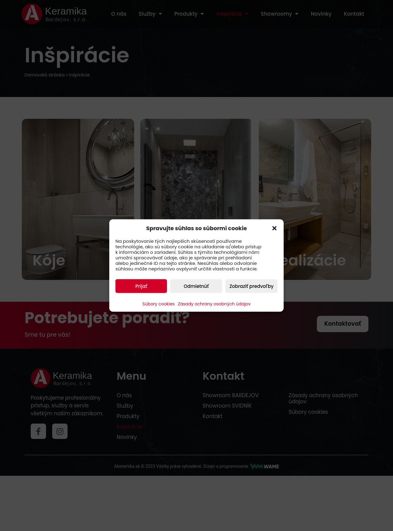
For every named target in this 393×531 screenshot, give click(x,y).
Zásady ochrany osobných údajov (214, 304)
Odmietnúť (196, 286)
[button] (274, 228)
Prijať (141, 286)
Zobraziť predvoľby (251, 286)
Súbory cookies (158, 304)
